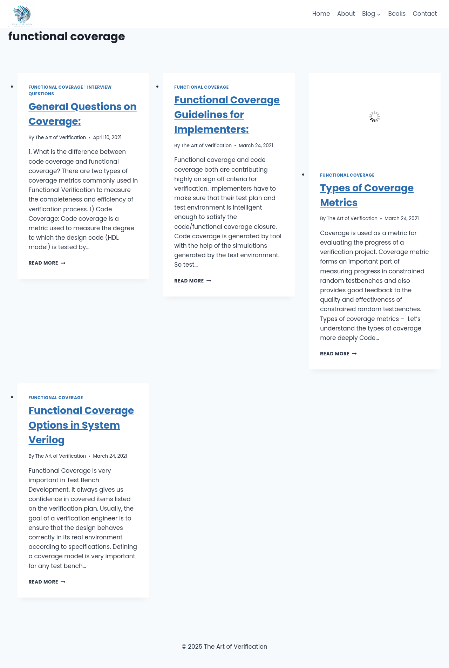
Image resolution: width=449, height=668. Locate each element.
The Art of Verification (60, 137)
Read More (47, 263)
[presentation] (375, 117)
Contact (425, 13)
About (346, 13)
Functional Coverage (56, 87)
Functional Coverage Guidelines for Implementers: (227, 114)
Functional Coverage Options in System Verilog (81, 425)
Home (321, 13)
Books (397, 13)
